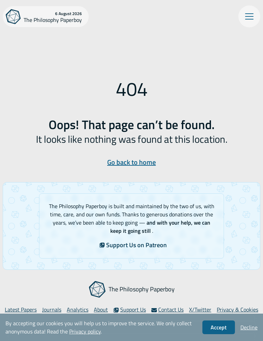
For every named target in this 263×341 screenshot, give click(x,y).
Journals (51, 309)
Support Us (129, 309)
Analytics (77, 309)
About (101, 309)
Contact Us (167, 309)
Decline (249, 327)
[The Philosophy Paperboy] (46, 16)
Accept (219, 327)
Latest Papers (21, 309)
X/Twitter (200, 309)
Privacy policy (85, 331)
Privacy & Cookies (237, 309)
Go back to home (131, 162)
